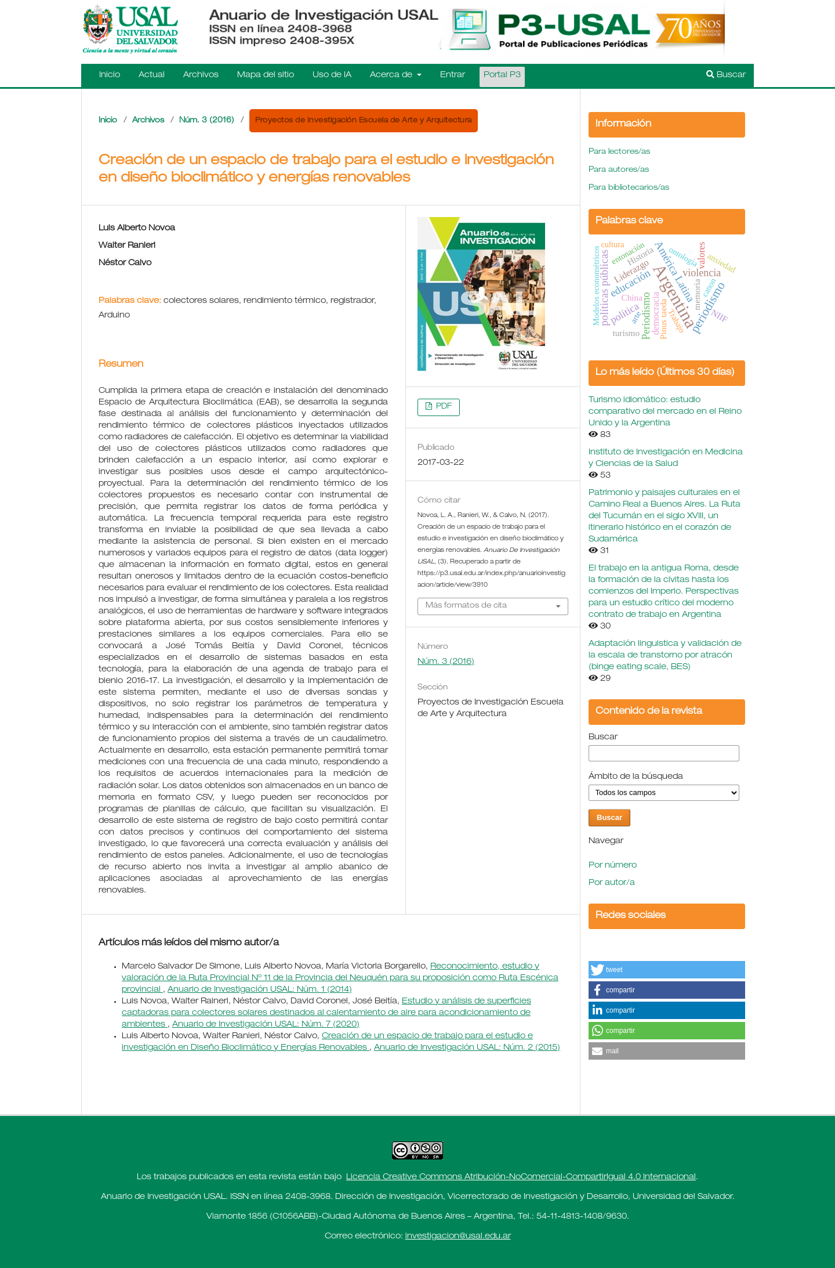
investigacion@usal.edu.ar (458, 1237)
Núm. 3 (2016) (206, 121)
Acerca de (392, 75)
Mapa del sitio (265, 75)
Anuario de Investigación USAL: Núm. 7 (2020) (266, 1025)
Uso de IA (332, 75)
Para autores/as (619, 170)
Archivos (201, 75)
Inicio (109, 75)
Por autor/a (612, 883)
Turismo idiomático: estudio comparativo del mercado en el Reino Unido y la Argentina (665, 412)
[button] (667, 969)
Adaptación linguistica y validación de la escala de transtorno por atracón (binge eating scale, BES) (665, 655)
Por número (613, 866)
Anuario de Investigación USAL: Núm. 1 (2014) (260, 990)
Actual (152, 75)
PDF (443, 407)
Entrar (452, 75)
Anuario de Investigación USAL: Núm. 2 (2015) (467, 1048)
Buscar (726, 75)
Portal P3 (502, 75)
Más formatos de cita (466, 606)
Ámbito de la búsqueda (636, 777)
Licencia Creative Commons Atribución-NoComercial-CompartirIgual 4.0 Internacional (521, 1177)
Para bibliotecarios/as (629, 188)
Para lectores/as (619, 152)
